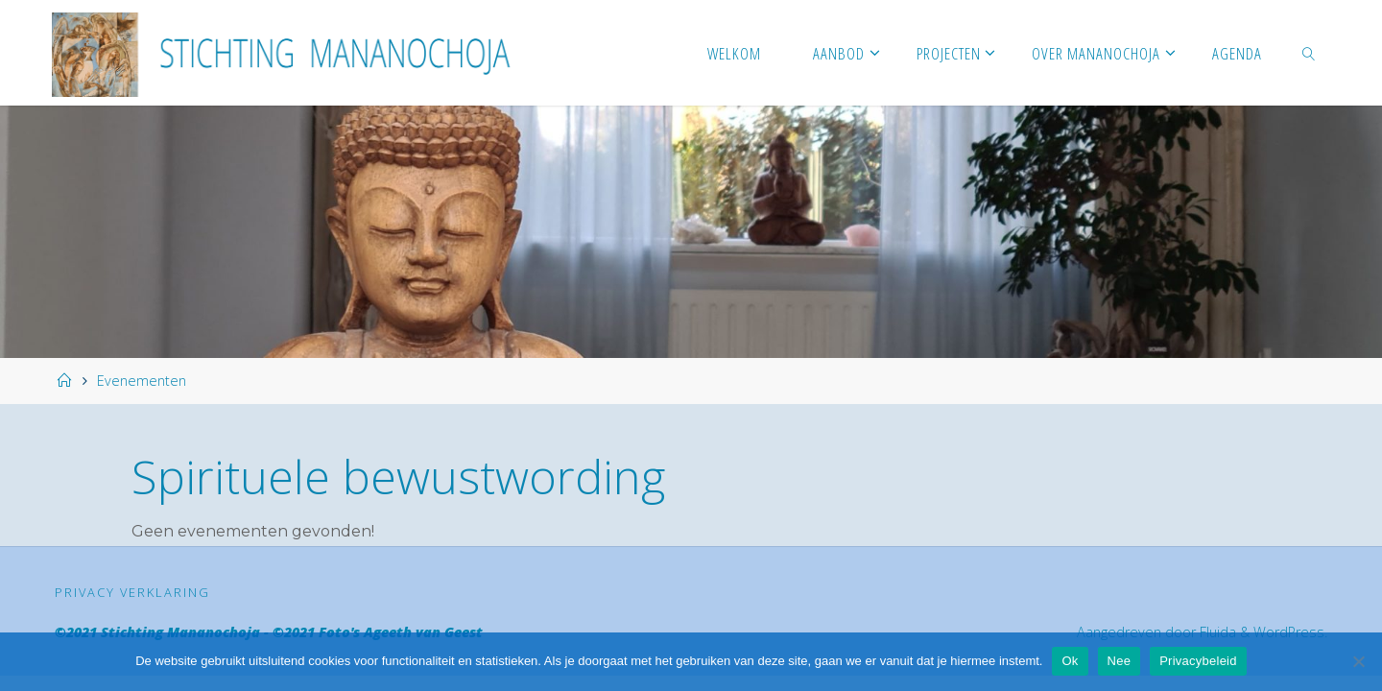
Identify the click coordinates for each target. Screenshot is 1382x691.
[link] (1309, 53)
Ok (1069, 661)
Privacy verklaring (132, 592)
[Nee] (1358, 661)
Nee (1120, 661)
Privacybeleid (1198, 661)
